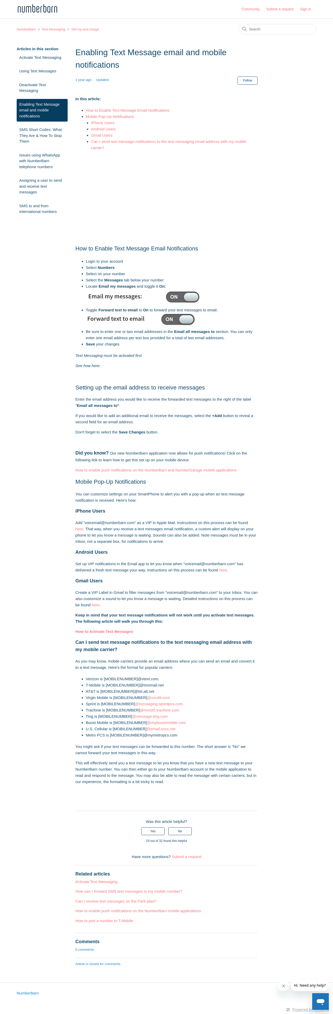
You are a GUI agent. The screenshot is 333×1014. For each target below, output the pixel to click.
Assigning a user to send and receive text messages (40, 186)
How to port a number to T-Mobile (104, 920)
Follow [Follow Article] (247, 80)
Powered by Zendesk (310, 1009)
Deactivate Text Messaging (32, 88)
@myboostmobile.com (166, 722)
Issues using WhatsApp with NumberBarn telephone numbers (39, 161)
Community (250, 9)
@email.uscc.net (160, 729)
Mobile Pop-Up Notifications (110, 116)
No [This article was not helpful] (180, 831)
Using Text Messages (37, 71)
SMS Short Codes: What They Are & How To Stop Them (40, 135)
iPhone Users (102, 123)
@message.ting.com (150, 716)
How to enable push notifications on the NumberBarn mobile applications (138, 911)
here (79, 529)
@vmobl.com (158, 697)
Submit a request (280, 9)
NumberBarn (26, 29)
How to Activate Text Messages (104, 631)
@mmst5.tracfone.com (159, 710)
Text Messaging (53, 29)
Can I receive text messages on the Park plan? (115, 901)
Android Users (103, 129)
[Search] (277, 29)
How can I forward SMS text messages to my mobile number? (128, 891)
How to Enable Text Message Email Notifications (128, 110)
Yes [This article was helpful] (153, 831)
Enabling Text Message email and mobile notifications (39, 110)
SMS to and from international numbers (38, 209)
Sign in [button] (305, 9)
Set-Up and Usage (85, 29)
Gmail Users (102, 135)
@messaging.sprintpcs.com (159, 704)
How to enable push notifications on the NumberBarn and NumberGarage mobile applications (156, 470)
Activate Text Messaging (40, 57)
